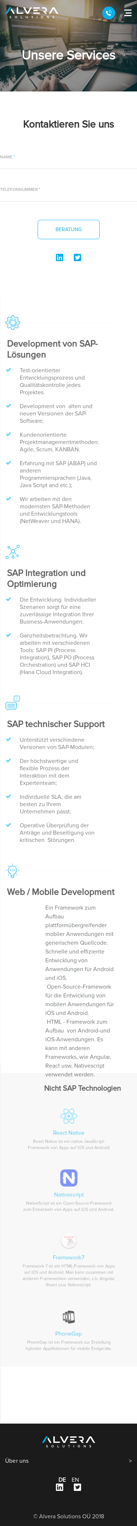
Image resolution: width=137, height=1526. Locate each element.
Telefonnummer (19, 189)
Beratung (69, 229)
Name (7, 157)
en (75, 1480)
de (62, 1480)
